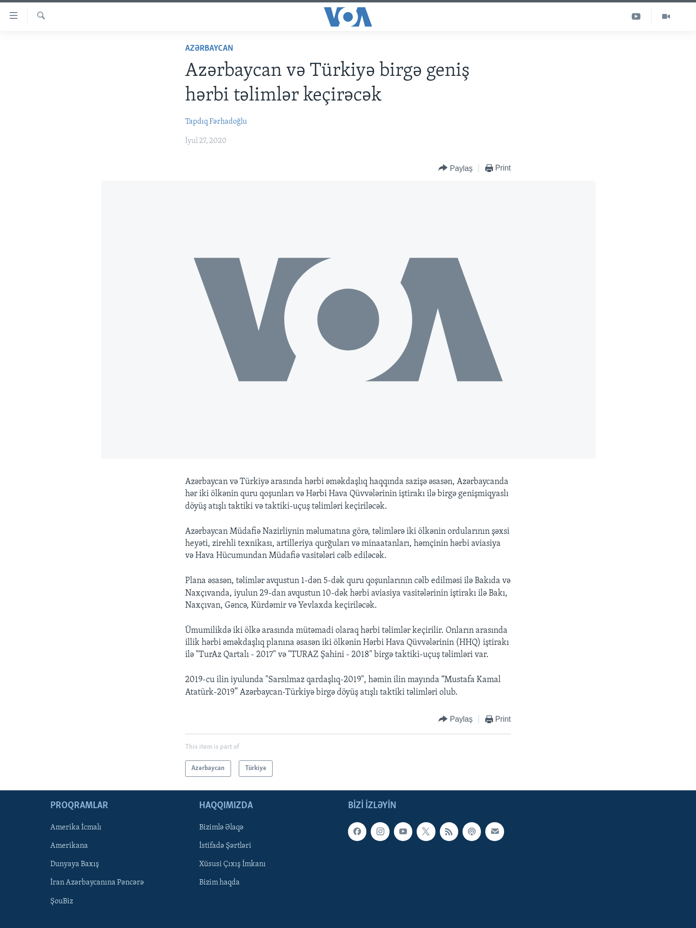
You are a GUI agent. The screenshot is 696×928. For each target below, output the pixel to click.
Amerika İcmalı (76, 827)
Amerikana (69, 846)
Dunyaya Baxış (74, 864)
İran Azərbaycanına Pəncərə (97, 882)
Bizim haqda (219, 882)
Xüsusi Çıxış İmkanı (232, 864)
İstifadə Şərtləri (225, 846)
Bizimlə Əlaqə (221, 827)
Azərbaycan (209, 48)
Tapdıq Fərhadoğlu (216, 122)
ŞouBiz (61, 901)
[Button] (455, 168)
